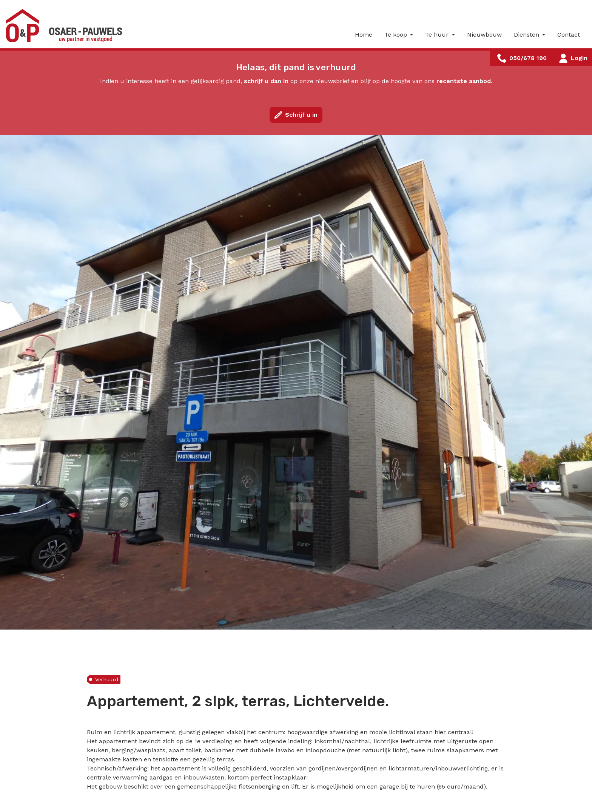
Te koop (396, 34)
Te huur (437, 34)
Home (363, 34)
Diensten (527, 34)
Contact (568, 34)
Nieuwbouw (484, 34)
